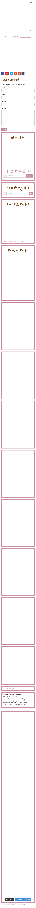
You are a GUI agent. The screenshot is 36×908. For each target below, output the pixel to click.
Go (31, 193)
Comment (4, 108)
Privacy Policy (21, 904)
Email (3, 94)
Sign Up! (29, 176)
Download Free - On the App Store (18, 225)
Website (3, 101)
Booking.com (10, 688)
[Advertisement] (18, 665)
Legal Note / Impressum (9, 904)
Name (3, 87)
